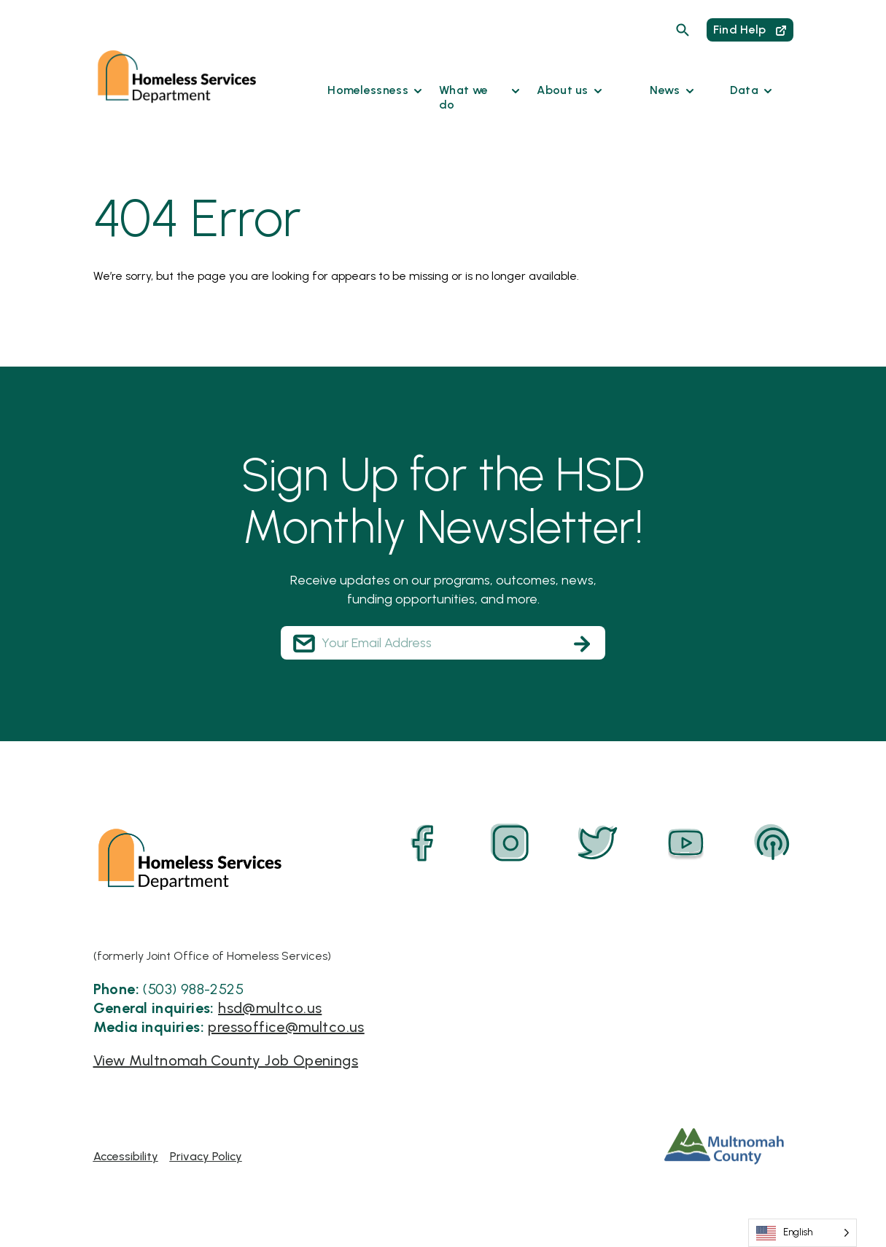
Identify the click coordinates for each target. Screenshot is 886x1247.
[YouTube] (685, 843)
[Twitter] (598, 843)
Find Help (750, 29)
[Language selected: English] (802, 1233)
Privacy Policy (206, 1156)
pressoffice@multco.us (286, 1027)
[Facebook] (423, 843)
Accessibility (125, 1156)
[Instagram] (510, 843)
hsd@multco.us (270, 1008)
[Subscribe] (582, 643)
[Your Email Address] (443, 643)
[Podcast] (773, 843)
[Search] (682, 29)
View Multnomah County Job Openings (226, 1060)
